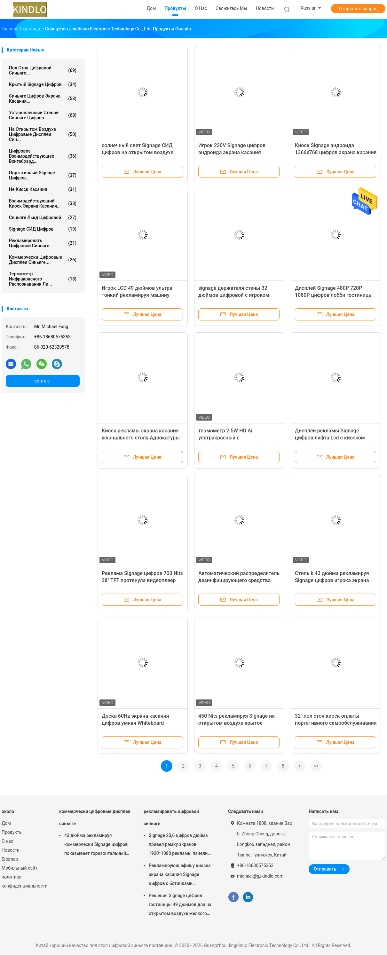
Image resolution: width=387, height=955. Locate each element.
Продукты (12, 832)
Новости (11, 850)
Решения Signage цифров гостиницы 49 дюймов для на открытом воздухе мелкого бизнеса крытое (180, 905)
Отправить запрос (358, 8)
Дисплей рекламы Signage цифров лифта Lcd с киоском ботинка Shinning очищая (330, 438)
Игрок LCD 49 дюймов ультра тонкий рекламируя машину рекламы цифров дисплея (137, 295)
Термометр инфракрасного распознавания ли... (42, 279)
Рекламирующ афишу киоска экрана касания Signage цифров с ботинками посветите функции (180, 875)
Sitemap (10, 859)
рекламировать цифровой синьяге (171, 817)
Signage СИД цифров (42, 229)
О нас (7, 841)
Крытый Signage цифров (42, 84)
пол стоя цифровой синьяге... (42, 70)
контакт (42, 380)
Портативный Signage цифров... (42, 175)
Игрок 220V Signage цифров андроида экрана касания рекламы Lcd (231, 152)
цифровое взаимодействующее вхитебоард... (42, 156)
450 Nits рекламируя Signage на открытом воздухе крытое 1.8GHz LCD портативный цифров (238, 723)
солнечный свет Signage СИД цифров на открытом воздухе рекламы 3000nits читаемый (137, 152)
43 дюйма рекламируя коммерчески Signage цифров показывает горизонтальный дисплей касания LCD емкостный (96, 845)
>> (316, 766)
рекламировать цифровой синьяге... (42, 243)
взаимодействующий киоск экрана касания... (42, 203)
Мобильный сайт (19, 868)
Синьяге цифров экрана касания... (42, 98)
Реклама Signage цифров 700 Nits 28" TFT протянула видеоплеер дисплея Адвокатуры (142, 580)
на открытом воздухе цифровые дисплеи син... (42, 134)
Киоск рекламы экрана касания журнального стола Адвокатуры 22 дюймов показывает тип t (141, 438)
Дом (6, 823)
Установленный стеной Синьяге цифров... (42, 115)
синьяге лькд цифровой (42, 217)
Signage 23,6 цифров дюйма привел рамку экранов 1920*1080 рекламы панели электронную (178, 845)
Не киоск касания (42, 189)
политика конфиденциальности (24, 881)
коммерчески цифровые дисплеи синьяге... (42, 260)
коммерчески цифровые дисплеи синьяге (94, 817)
